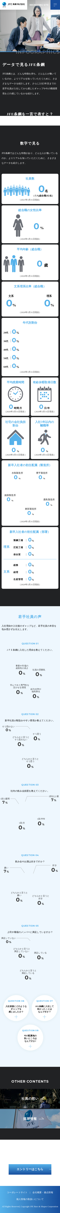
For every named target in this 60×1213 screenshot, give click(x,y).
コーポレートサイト (17, 1192)
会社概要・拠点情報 (42, 1192)
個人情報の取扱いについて (30, 1199)
